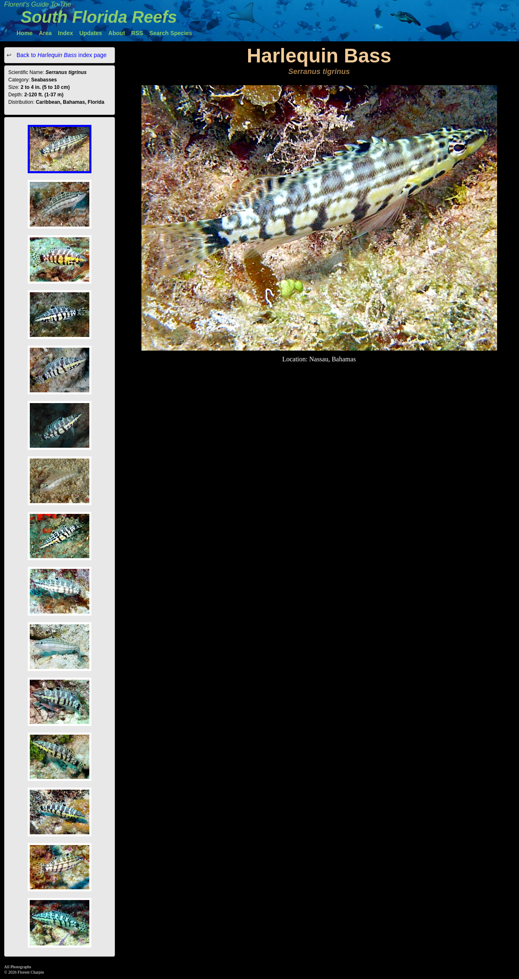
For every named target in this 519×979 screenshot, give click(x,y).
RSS (137, 33)
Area (45, 33)
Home (25, 33)
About (116, 33)
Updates (90, 33)
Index (65, 33)
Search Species (170, 33)
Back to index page (61, 55)
